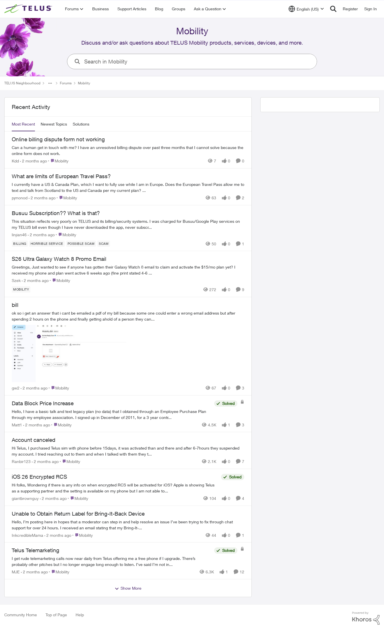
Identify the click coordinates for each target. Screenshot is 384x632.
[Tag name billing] (20, 243)
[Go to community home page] (29, 8)
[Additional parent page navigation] (50, 83)
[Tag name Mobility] (21, 289)
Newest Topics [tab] (54, 124)
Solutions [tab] (81, 124)
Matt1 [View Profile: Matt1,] (17, 424)
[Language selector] (306, 9)
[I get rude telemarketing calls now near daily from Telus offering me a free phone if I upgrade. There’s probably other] (111, 561)
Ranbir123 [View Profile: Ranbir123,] (21, 461)
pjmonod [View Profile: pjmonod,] (19, 197)
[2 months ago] (33, 161)
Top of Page (56, 614)
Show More (128, 588)
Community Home (20, 614)
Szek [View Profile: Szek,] (16, 280)
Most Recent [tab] (23, 124)
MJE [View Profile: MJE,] (16, 571)
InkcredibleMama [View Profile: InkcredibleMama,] (27, 534)
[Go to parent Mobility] (58, 161)
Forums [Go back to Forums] (66, 83)
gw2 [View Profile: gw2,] (15, 387)
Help (80, 614)
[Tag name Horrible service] (47, 243)
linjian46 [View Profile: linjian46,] (19, 234)
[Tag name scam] (103, 243)
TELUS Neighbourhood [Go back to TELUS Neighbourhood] (22, 83)
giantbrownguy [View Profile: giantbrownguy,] (25, 498)
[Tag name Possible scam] (81, 243)
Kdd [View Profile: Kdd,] (15, 160)
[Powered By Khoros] (366, 618)
